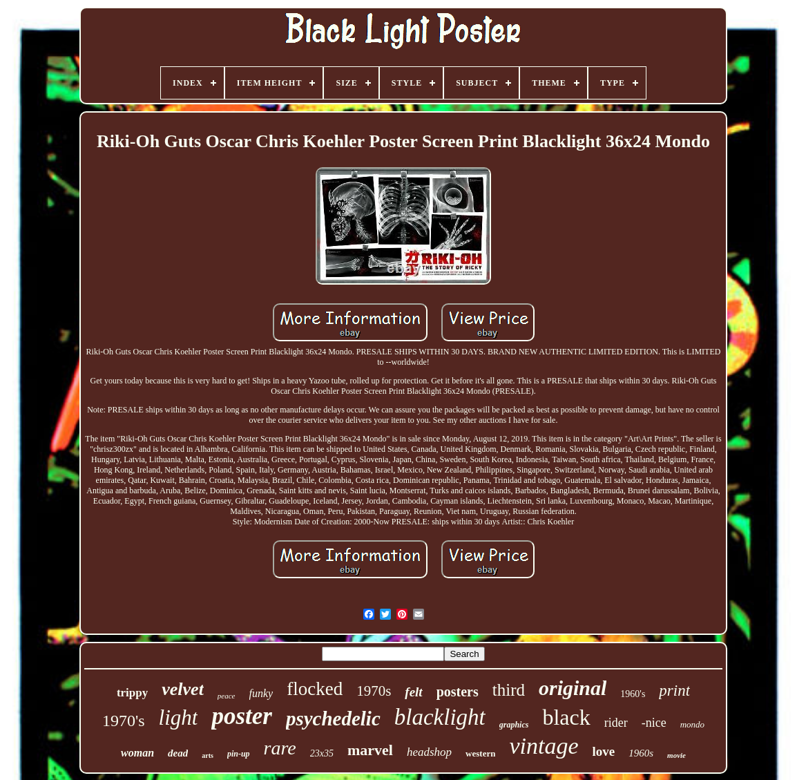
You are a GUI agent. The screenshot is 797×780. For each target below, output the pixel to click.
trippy (132, 692)
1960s (640, 753)
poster (241, 716)
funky (261, 693)
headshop (429, 752)
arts (207, 755)
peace (227, 696)
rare (280, 748)
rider (616, 723)
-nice (654, 723)
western (480, 753)
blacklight (440, 717)
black (566, 717)
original (572, 687)
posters (457, 691)
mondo (692, 724)
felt (413, 692)
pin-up (238, 754)
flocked (315, 688)
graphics (514, 725)
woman (137, 753)
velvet (183, 689)
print (674, 690)
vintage (543, 746)
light (178, 717)
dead (178, 753)
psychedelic (333, 718)
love (604, 751)
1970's (123, 721)
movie (676, 755)
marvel (370, 750)
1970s (373, 691)
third (508, 690)
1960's (632, 694)
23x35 (322, 753)
